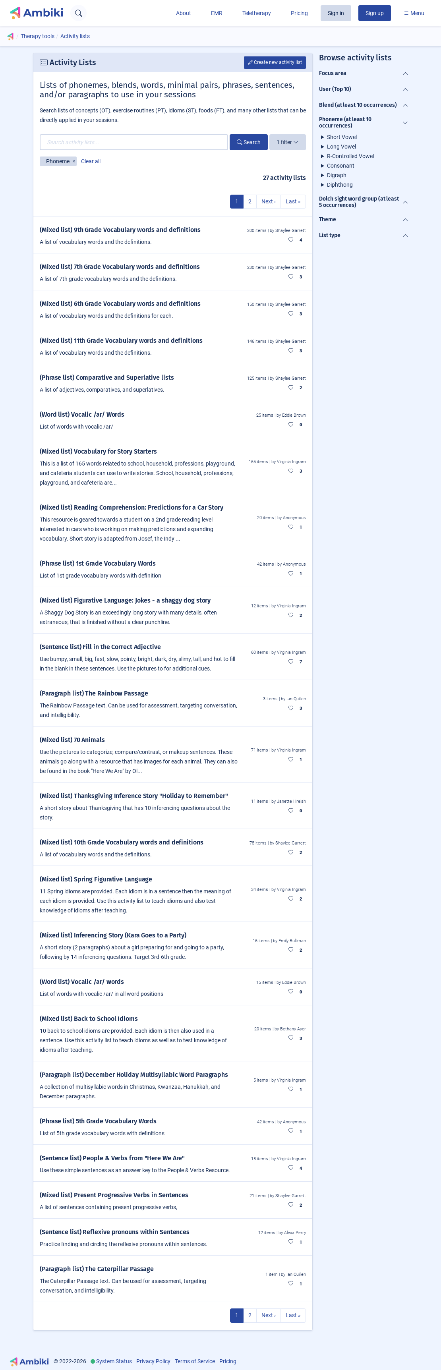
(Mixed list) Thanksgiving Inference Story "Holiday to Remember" (134, 796)
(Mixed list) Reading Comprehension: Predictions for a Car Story (131, 507)
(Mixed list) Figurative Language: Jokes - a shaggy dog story (125, 600)
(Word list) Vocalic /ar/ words (82, 981)
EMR (216, 13)
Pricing (299, 13)
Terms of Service (195, 1361)
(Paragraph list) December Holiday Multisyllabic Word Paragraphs (134, 1074)
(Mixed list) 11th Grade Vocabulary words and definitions (121, 340)
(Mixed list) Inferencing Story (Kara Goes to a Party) (113, 935)
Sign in (336, 13)
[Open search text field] (78, 13)
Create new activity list (275, 62)
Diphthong (340, 185)
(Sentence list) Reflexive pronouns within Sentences (115, 1232)
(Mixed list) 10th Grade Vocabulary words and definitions (121, 842)
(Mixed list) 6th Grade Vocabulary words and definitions (120, 303)
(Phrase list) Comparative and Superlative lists (107, 377)
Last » (293, 201)
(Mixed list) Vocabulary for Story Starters (98, 451)
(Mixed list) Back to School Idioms (89, 1018)
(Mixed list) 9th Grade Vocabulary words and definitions (120, 230)
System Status (114, 1361)
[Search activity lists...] (134, 142)
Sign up (375, 13)
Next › (268, 201)
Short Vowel (342, 137)
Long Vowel (341, 146)
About (183, 13)
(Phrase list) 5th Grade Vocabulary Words (98, 1121)
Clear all (91, 161)
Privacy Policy (153, 1361)
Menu (414, 13)
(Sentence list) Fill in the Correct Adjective (100, 647)
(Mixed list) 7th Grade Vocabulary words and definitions (120, 267)
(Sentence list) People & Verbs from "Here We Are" (112, 1158)
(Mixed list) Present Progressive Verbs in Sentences (114, 1195)
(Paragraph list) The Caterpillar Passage (97, 1269)
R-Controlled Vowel (350, 156)
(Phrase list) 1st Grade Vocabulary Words (98, 563)
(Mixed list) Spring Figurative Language (96, 879)
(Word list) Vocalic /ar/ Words (82, 414)
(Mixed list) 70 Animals (72, 740)
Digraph (336, 175)
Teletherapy (256, 13)
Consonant (340, 165)
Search (249, 142)
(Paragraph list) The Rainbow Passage (94, 693)
